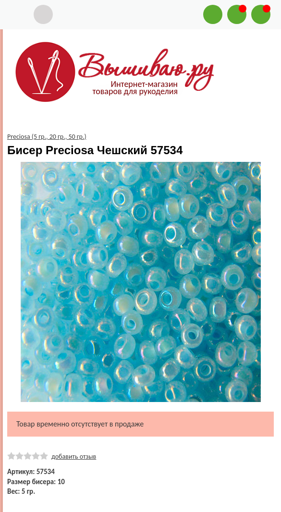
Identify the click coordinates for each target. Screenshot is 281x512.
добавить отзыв (73, 456)
